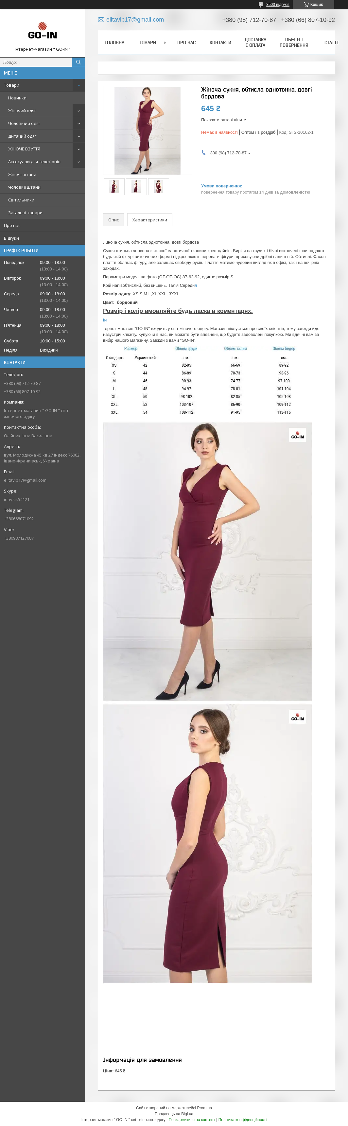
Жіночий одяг (22, 110)
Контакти (220, 42)
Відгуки (11, 238)
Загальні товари (25, 213)
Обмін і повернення (294, 42)
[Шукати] (78, 62)
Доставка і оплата (255, 42)
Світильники (21, 200)
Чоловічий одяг (24, 123)
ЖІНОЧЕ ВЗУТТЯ (24, 149)
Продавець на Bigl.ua (174, 1114)
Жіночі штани (22, 174)
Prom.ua (204, 1108)
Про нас (12, 225)
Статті (331, 42)
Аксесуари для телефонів (34, 162)
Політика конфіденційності (242, 1119)
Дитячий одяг (22, 136)
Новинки (17, 98)
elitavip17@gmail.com (25, 480)
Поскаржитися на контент (191, 1119)
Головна (114, 42)
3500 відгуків (277, 4)
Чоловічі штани (24, 187)
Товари (11, 85)
